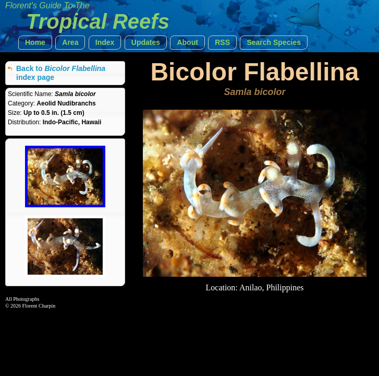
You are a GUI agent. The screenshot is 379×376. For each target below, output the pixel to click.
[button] (35, 43)
